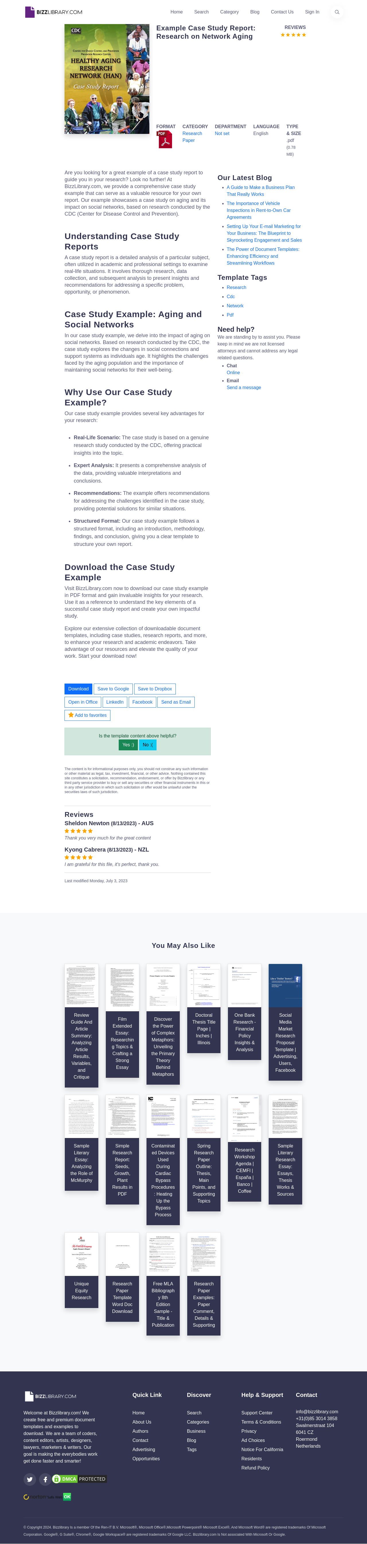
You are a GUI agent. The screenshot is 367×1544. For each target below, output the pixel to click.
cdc (231, 296)
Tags (192, 1449)
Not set (222, 133)
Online (233, 372)
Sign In (312, 11)
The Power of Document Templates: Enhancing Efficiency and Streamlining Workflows (263, 256)
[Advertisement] (229, 81)
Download (78, 688)
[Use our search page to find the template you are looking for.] (337, 12)
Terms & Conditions (261, 1422)
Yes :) (128, 744)
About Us (141, 1422)
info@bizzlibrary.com (317, 1411)
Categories (198, 1422)
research (236, 287)
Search (201, 11)
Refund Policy (255, 1467)
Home (177, 11)
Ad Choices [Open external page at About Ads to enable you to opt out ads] (253, 1440)
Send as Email (176, 702)
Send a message (244, 387)
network (235, 305)
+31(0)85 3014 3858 (316, 1418)
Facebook (142, 702)
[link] (30, 1479)
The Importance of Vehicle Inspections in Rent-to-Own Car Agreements (259, 210)
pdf (230, 315)
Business (196, 1431)
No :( (148, 744)
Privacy (248, 1431)
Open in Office (82, 702)
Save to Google (113, 688)
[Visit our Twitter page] (30, 1479)
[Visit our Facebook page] (45, 1479)
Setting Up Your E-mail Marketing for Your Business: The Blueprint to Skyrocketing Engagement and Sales (264, 233)
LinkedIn (115, 702)
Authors (140, 1431)
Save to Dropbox (155, 688)
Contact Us (282, 11)
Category (229, 11)
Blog (254, 11)
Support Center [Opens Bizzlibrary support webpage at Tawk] (257, 1412)
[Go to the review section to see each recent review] (293, 34)
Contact (140, 1440)
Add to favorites (87, 715)
